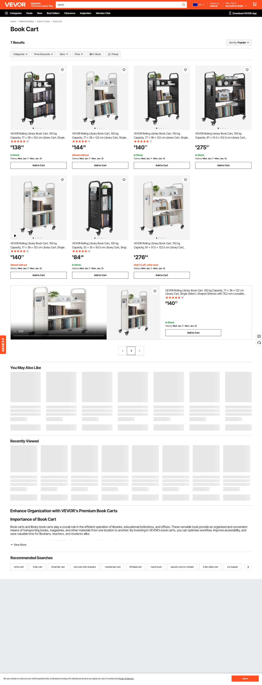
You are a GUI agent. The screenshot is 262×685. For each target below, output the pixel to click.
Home (13, 21)
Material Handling (26, 21)
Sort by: (233, 42)
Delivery (13, 158)
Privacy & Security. (126, 678)
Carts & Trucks (43, 21)
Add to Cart (38, 165)
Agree (245, 678)
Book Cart (57, 21)
